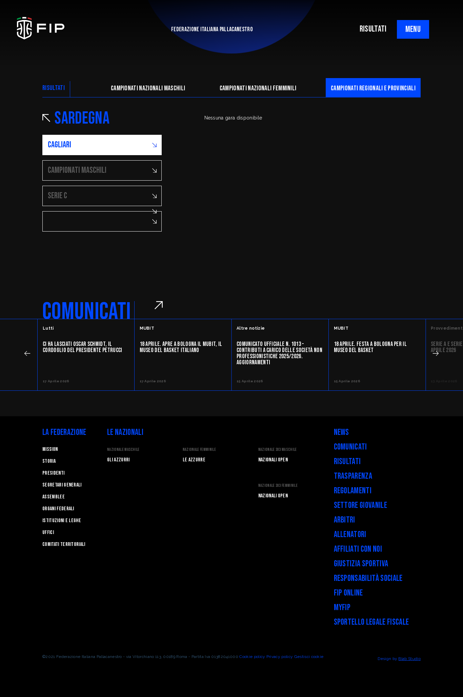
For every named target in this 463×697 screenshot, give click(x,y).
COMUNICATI (86, 311)
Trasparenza (353, 476)
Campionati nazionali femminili (258, 88)
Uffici (48, 532)
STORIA (49, 461)
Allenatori (350, 534)
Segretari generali (62, 485)
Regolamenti (353, 490)
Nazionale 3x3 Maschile (277, 449)
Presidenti (53, 473)
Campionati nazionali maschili (148, 88)
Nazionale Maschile (123, 449)
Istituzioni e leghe (61, 520)
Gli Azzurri (118, 460)
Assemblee (53, 497)
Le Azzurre (194, 460)
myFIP (342, 607)
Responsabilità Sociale (368, 578)
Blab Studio (409, 658)
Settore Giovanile (360, 505)
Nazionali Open (273, 460)
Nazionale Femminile (199, 449)
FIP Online (348, 593)
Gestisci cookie (309, 656)
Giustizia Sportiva (361, 563)
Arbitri (344, 520)
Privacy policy (279, 656)
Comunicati (350, 447)
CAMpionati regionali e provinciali (373, 88)
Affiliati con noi (358, 549)
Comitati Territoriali (63, 544)
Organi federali (58, 509)
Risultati (347, 461)
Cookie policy (252, 656)
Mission (50, 449)
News (341, 432)
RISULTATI (373, 29)
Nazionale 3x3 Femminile (278, 485)
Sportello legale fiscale (371, 622)
